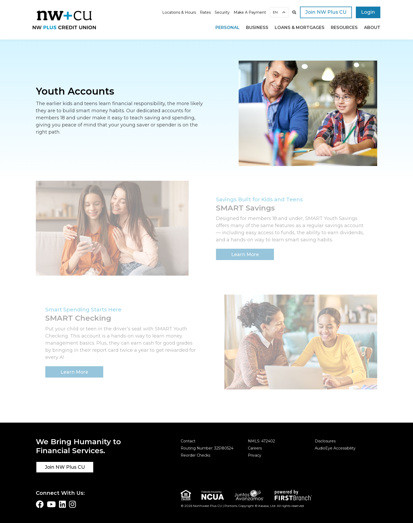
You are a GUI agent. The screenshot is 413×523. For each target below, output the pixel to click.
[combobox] (279, 12)
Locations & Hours (179, 12)
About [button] (372, 27)
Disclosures (325, 441)
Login (368, 12)
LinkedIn (62, 504)
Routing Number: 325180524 (207, 448)
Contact (188, 441)
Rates (205, 12)
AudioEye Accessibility (335, 448)
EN (275, 12)
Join (326, 12)
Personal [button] (227, 27)
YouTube (51, 504)
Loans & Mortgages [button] (299, 27)
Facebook (40, 504)
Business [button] (257, 27)
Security (222, 12)
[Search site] (294, 12)
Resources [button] (344, 27)
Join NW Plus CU (65, 467)
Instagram (72, 504)
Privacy (254, 455)
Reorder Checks (195, 455)
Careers (255, 448)
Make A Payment (250, 12)
